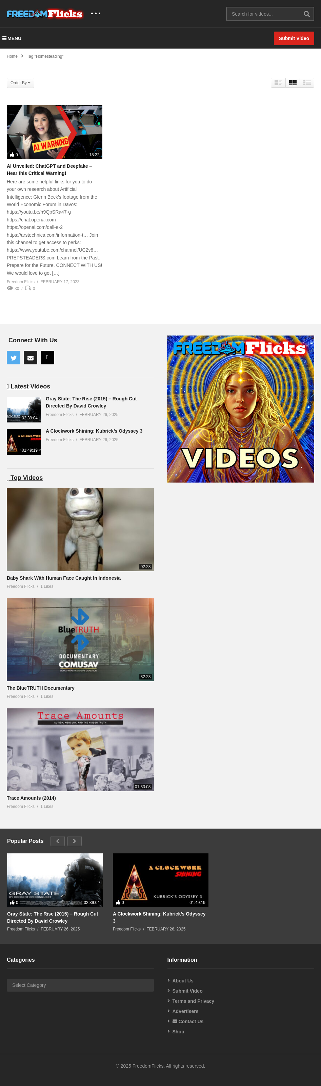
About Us (183, 980)
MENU (11, 38)
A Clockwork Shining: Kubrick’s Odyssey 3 (94, 431)
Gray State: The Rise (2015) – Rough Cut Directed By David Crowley (52, 917)
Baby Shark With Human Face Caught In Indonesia (64, 578)
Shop (178, 1031)
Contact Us (188, 1021)
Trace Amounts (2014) (31, 798)
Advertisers (186, 1011)
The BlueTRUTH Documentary (41, 688)
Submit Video (188, 991)
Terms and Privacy (193, 1001)
